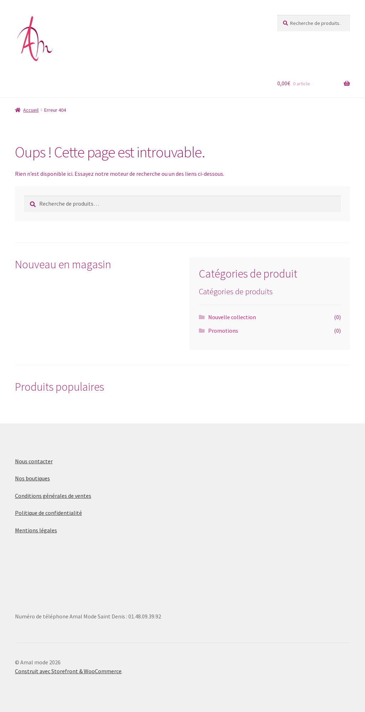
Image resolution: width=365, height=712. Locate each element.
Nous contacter (34, 461)
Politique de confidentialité (48, 512)
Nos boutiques (32, 478)
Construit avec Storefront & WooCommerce (68, 671)
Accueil (30, 110)
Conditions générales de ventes (53, 495)
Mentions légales (36, 530)
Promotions (223, 330)
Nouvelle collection (232, 317)
